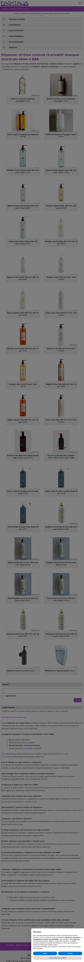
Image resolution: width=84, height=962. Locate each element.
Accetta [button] (70, 953)
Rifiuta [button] (45, 953)
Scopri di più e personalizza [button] (57, 958)
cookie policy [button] (76, 939)
